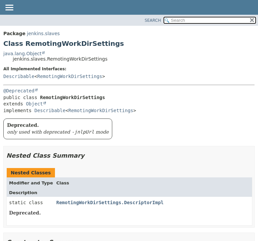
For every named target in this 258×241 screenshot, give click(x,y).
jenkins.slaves (43, 33)
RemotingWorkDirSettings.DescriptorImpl (110, 202)
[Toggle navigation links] (9, 8)
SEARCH (153, 20)
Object (34, 103)
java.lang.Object (22, 53)
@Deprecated (19, 90)
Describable (19, 76)
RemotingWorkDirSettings (69, 76)
